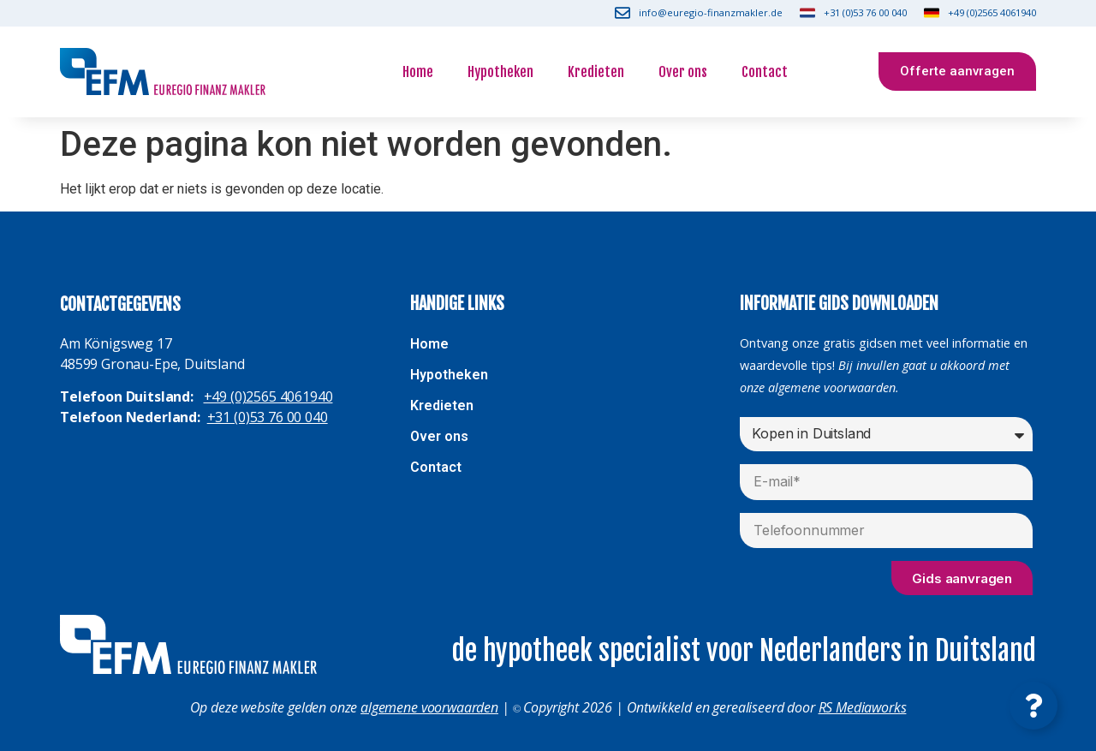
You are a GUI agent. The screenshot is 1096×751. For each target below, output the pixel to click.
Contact (765, 71)
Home (417, 71)
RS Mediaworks (863, 707)
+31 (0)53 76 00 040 (267, 417)
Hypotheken (500, 71)
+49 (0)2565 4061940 (268, 396)
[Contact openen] (1033, 706)
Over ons (682, 71)
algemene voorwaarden (429, 707)
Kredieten (596, 71)
